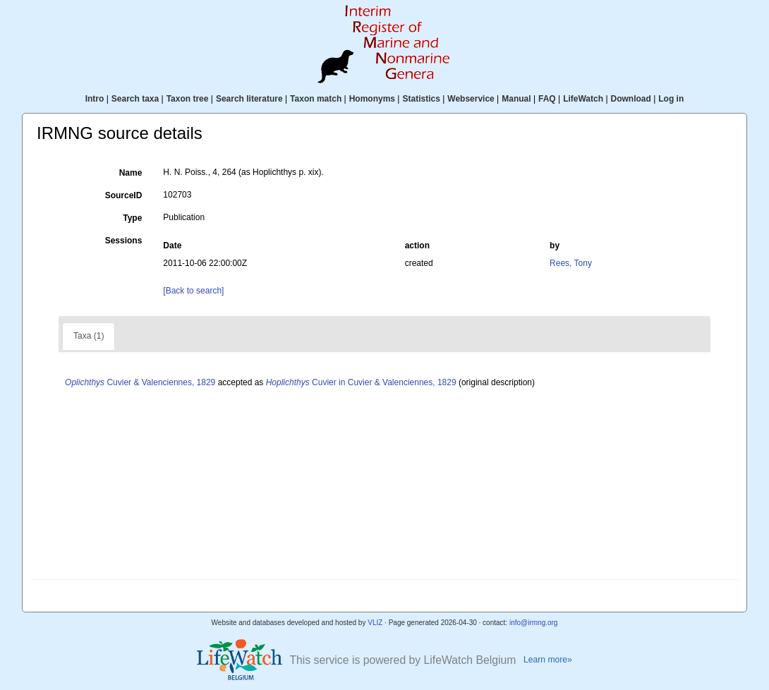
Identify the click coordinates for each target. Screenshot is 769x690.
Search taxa (135, 99)
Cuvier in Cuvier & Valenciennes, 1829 (361, 382)
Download (631, 99)
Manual (516, 99)
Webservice (471, 99)
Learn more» (547, 660)
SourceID (124, 195)
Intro (94, 99)
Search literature (249, 99)
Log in (671, 99)
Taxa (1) (88, 336)
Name (131, 173)
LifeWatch (583, 99)
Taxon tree (187, 99)
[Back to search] (193, 291)
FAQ (547, 99)
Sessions (124, 241)
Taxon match (315, 99)
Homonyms (372, 99)
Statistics (421, 99)
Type (132, 218)
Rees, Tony (571, 263)
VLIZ (375, 623)
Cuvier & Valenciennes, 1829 (140, 382)
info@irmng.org (533, 623)
